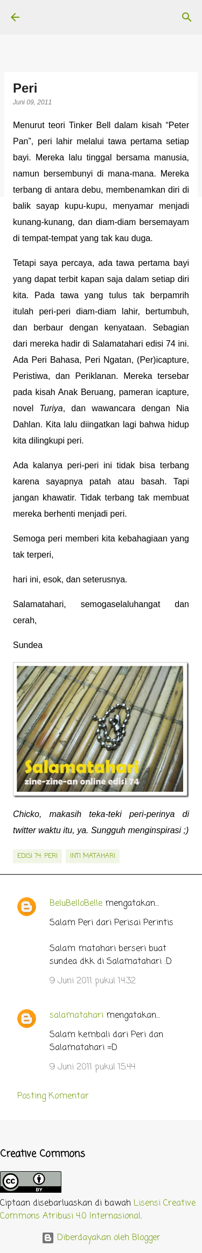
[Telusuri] (186, 17)
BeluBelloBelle (76, 903)
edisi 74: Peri (37, 856)
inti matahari (92, 856)
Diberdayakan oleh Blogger (101, 1237)
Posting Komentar (53, 1096)
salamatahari (76, 1015)
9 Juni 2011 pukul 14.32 (93, 981)
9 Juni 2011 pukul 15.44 (92, 1067)
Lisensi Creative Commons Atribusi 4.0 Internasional (98, 1210)
